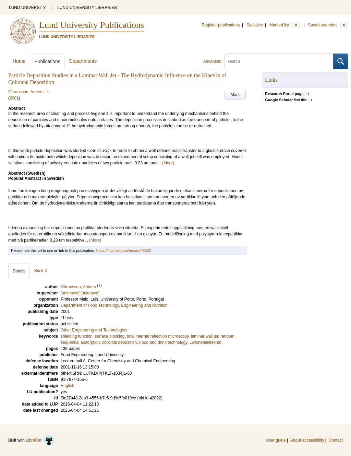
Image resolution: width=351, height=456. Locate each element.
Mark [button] (235, 94)
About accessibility (307, 440)
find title (286, 100)
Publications (47, 61)
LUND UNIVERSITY (27, 7)
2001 (14, 98)
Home (19, 61)
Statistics (254, 25)
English (67, 385)
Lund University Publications (91, 25)
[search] (279, 61)
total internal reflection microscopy (158, 336)
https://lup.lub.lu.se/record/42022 (123, 250)
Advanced (212, 61)
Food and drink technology (163, 342)
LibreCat (40, 440)
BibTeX (40, 270)
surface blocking (109, 336)
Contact (336, 440)
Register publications (221, 25)
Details (19, 271)
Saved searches (328, 25)
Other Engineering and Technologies (94, 330)
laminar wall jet (204, 336)
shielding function (77, 336)
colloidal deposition (119, 342)
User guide (276, 440)
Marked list (284, 25)
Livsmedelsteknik (205, 342)
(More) (168, 163)
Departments (83, 61)
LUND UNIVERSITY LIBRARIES (87, 7)
